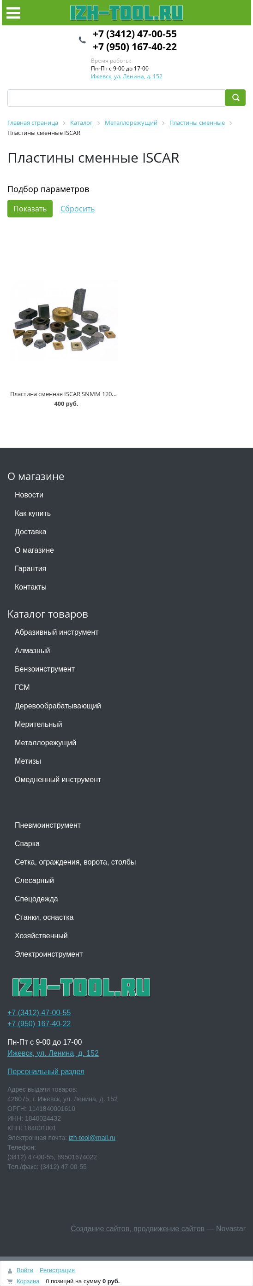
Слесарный (34, 880)
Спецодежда (36, 899)
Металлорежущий (45, 743)
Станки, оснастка (44, 917)
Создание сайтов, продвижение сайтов (138, 1229)
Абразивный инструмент (57, 632)
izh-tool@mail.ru (92, 1137)
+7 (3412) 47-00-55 (135, 33)
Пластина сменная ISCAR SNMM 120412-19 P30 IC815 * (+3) (92, 394)
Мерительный (38, 724)
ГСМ (22, 687)
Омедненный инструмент (58, 779)
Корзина (28, 1281)
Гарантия (30, 569)
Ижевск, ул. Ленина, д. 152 (127, 76)
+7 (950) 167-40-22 (135, 46)
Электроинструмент (49, 954)
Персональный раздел (45, 1072)
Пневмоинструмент (48, 825)
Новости (29, 495)
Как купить (33, 513)
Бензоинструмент (45, 669)
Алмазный (32, 651)
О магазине (34, 550)
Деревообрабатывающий (58, 706)
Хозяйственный (41, 936)
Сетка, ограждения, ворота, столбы (75, 862)
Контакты (31, 587)
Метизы (28, 761)
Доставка (31, 532)
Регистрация (57, 1270)
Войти (25, 1270)
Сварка (27, 844)
